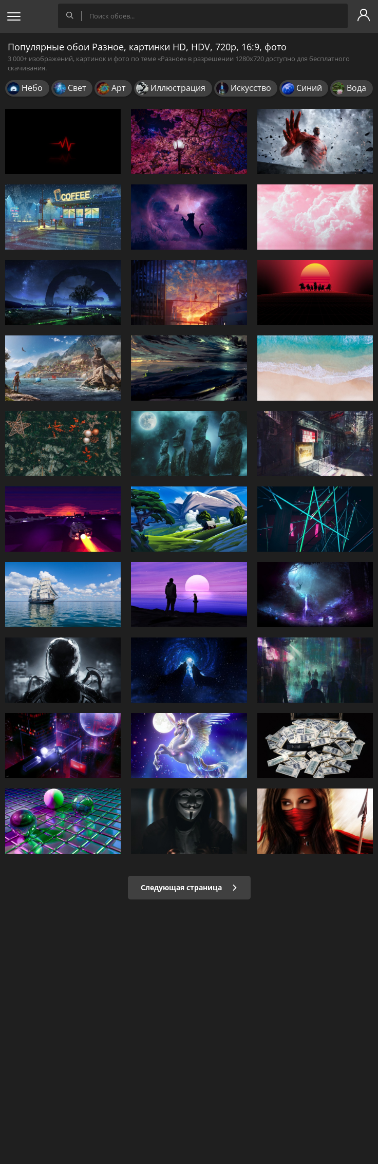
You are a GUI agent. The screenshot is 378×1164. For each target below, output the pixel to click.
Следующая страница (189, 887)
